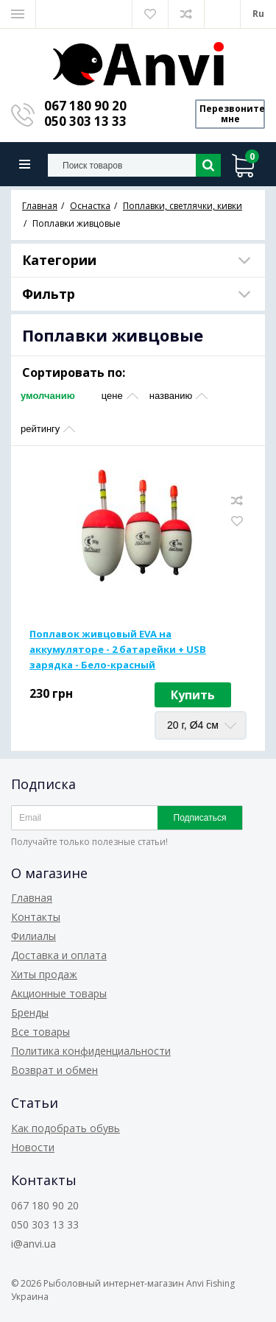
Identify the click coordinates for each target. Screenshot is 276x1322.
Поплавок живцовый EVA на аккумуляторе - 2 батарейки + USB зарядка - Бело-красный (117, 649)
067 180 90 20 (85, 105)
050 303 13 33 (85, 121)
